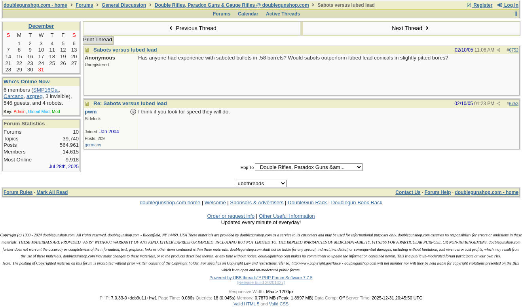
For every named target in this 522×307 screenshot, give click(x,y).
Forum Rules (18, 192)
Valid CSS (279, 303)
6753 (513, 103)
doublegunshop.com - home (35, 5)
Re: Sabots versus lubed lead (130, 103)
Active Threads (283, 14)
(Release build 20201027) (261, 282)
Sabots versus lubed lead (125, 50)
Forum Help (438, 192)
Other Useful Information (287, 216)
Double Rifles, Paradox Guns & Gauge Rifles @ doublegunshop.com (232, 5)
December (41, 26)
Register (479, 5)
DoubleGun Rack (307, 202)
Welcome (215, 202)
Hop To (247, 167)
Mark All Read (52, 192)
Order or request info (230, 216)
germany (93, 144)
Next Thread (411, 28)
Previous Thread (191, 28)
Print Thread (97, 39)
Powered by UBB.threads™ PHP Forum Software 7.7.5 (260, 277)
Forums (84, 5)
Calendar (248, 14)
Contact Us (407, 192)
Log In (507, 5)
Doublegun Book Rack (356, 202)
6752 (513, 50)
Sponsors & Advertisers (256, 202)
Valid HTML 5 (246, 303)
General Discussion (124, 5)
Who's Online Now (26, 81)
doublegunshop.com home (170, 202)
